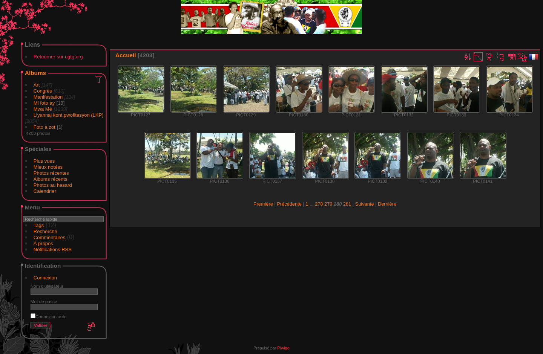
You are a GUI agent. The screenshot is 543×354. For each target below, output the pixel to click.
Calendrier (45, 191)
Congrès (43, 91)
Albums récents (50, 179)
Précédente (289, 204)
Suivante (364, 204)
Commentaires (50, 237)
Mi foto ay (44, 103)
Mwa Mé (43, 109)
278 (319, 204)
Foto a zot (44, 127)
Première (263, 204)
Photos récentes (51, 173)
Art (37, 85)
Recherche (45, 231)
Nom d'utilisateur (47, 286)
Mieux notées (48, 167)
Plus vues (44, 161)
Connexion (45, 278)
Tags (39, 225)
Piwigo (283, 348)
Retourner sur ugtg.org (58, 57)
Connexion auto (48, 316)
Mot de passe (44, 301)
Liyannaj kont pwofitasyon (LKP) (69, 115)
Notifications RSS (53, 249)
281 (347, 204)
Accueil (125, 55)
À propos (43, 243)
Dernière (387, 204)
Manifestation (48, 97)
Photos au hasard (53, 185)
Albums (35, 73)
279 (328, 204)
